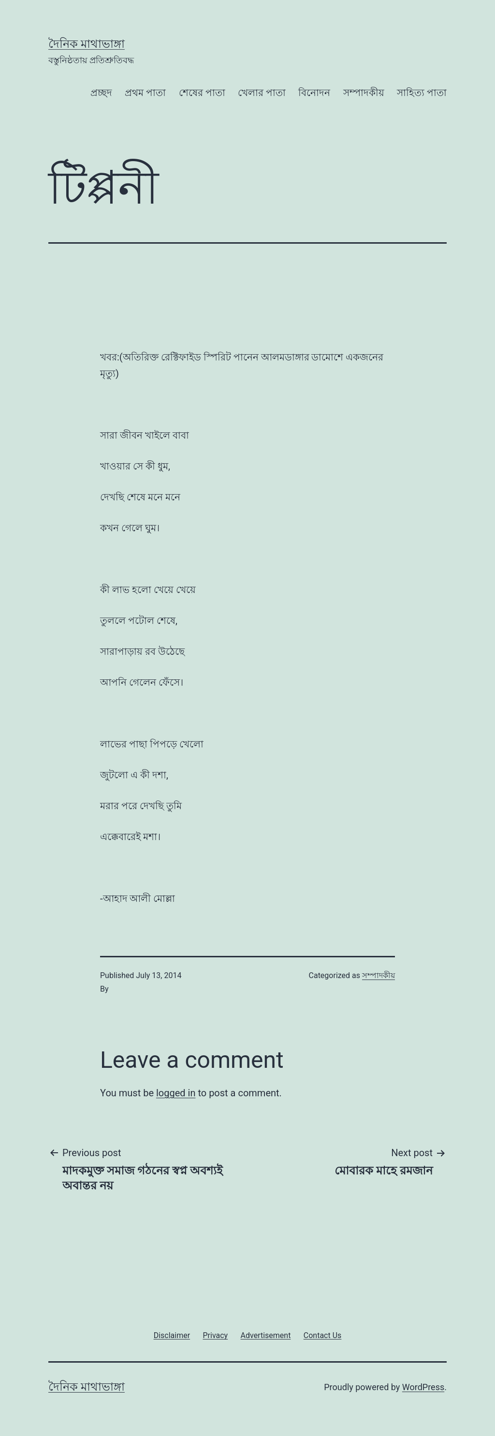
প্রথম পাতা (145, 92)
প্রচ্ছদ (101, 92)
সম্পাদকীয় (363, 92)
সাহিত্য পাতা (422, 92)
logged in (175, 1093)
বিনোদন (314, 92)
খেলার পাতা (262, 92)
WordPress (423, 1387)
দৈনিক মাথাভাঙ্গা (86, 44)
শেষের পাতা (202, 92)
